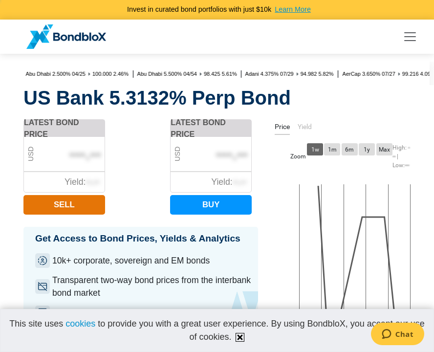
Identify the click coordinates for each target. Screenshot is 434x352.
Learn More (293, 9)
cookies (80, 324)
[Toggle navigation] (410, 36)
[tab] (282, 128)
